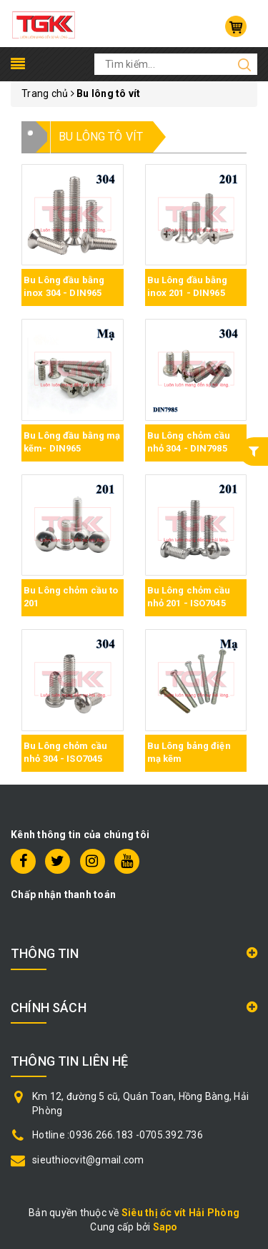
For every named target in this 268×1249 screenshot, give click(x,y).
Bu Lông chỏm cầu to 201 (71, 596)
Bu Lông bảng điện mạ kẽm (189, 752)
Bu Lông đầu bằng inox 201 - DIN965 (187, 286)
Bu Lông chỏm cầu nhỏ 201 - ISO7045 (189, 596)
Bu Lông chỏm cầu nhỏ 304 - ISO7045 (65, 752)
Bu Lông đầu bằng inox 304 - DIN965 (64, 286)
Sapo (165, 1227)
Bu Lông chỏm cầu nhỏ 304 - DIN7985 (189, 442)
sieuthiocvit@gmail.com (88, 1160)
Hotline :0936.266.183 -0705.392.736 (117, 1135)
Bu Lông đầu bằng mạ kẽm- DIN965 (72, 442)
